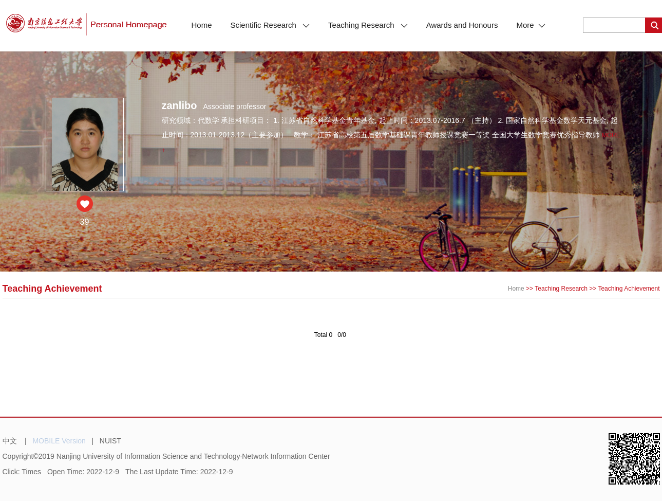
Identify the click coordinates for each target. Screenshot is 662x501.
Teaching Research (368, 25)
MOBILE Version (59, 441)
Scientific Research (270, 25)
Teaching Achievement (628, 288)
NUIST (110, 441)
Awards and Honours (462, 25)
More (530, 25)
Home (202, 25)
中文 (10, 441)
